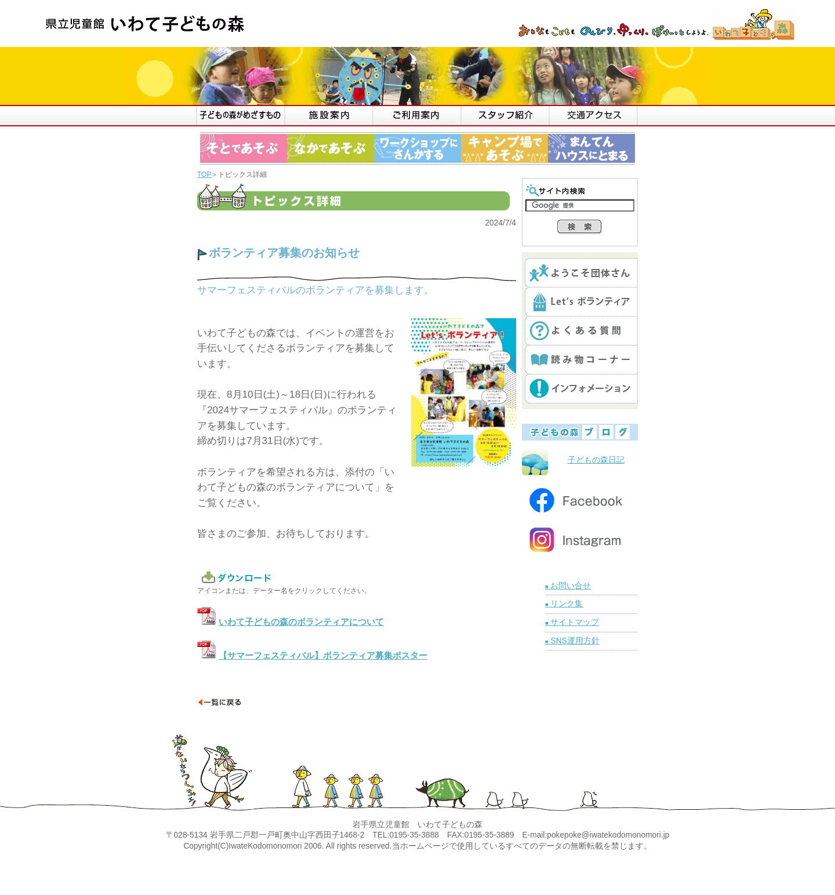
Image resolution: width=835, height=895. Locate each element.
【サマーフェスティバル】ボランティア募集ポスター (323, 655)
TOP (204, 174)
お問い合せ (568, 585)
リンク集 (564, 603)
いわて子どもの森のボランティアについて (301, 622)
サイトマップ (572, 622)
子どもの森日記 (596, 460)
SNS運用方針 (572, 640)
